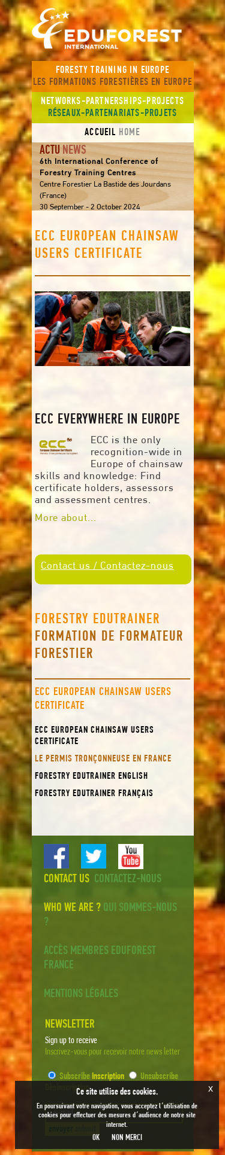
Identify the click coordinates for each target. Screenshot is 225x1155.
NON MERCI (127, 1137)
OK (96, 1137)
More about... (66, 518)
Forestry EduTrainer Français (94, 794)
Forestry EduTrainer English (91, 776)
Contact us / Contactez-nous (107, 566)
